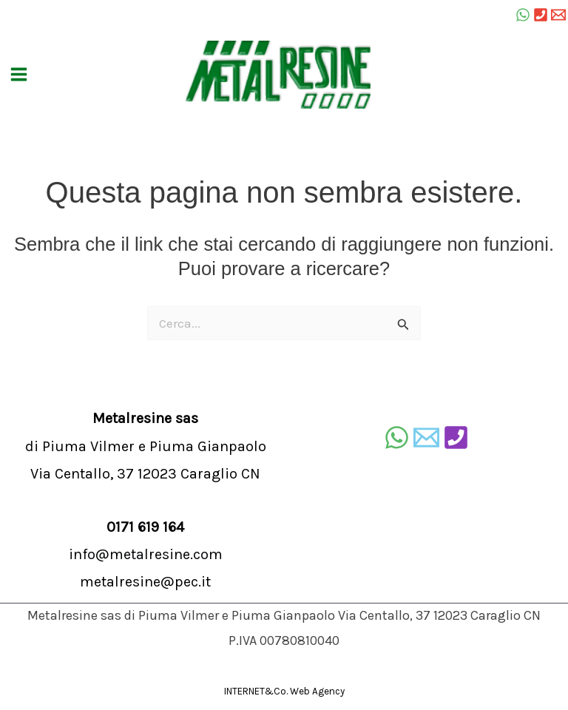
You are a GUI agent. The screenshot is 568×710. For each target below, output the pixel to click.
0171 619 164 (145, 526)
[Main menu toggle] (19, 75)
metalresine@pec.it (145, 581)
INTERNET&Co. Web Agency (284, 691)
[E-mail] (426, 437)
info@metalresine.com (146, 554)
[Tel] (540, 14)
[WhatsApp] (522, 14)
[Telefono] (456, 437)
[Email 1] (558, 14)
